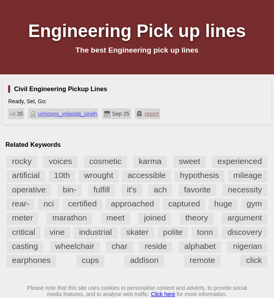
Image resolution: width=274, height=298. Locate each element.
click (254, 260)
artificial (26, 175)
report (152, 114)
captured (184, 203)
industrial (95, 231)
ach (160, 189)
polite (172, 231)
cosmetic (105, 161)
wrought (98, 175)
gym (254, 203)
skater (137, 231)
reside (156, 246)
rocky (22, 161)
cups (90, 260)
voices (60, 161)
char (119, 246)
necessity (245, 189)
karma (150, 161)
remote (202, 260)
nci (48, 203)
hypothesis (199, 175)
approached (132, 203)
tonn (205, 231)
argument (244, 217)
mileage (247, 175)
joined (155, 217)
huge (223, 203)
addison (144, 260)
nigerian (247, 246)
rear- (20, 203)
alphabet (200, 246)
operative (29, 189)
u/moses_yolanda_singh (67, 114)
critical (23, 231)
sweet (189, 161)
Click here (163, 294)
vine (57, 231)
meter (22, 217)
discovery (244, 231)
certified (82, 203)
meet (115, 217)
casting (25, 246)
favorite (197, 189)
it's (132, 189)
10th (62, 175)
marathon (69, 217)
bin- (69, 189)
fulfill (102, 189)
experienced (239, 161)
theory (196, 217)
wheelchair (74, 246)
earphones (31, 260)
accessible (146, 175)
